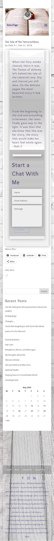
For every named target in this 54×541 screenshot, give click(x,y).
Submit (20, 229)
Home (8, 469)
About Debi (39, 469)
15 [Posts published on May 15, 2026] (32, 406)
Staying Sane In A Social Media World (21, 375)
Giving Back (27, 469)
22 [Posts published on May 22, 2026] (32, 411)
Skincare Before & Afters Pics (18, 365)
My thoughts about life (15, 355)
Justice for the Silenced (15, 331)
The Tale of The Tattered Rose (22, 42)
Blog (17, 469)
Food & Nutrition (12, 339)
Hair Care (9, 344)
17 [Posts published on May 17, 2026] (44, 406)
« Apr (7, 420)
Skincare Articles (12, 360)
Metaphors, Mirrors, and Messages (20, 349)
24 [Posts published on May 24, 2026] (44, 411)
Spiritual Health (12, 370)
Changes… (10, 321)
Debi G (12, 45)
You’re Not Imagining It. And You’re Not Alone (24, 326)
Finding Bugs (10, 316)
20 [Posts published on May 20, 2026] (19, 411)
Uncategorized (11, 380)
